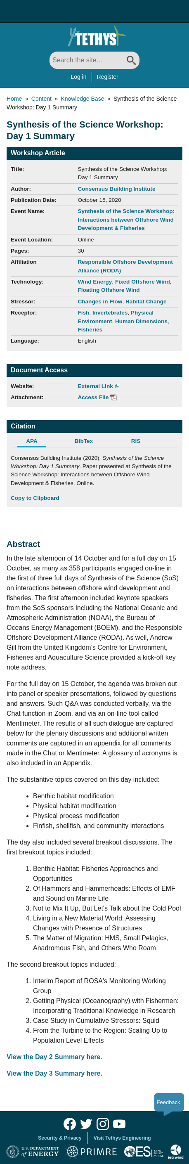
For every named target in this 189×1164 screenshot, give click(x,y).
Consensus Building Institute (116, 189)
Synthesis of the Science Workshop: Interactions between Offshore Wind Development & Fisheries (126, 219)
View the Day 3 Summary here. (54, 1073)
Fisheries (90, 329)
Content (41, 98)
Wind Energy (95, 282)
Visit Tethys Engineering (122, 1138)
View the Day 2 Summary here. (54, 1056)
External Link (95, 386)
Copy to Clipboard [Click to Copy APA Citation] (35, 498)
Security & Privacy (59, 1138)
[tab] (37, 442)
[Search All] (94, 60)
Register (107, 76)
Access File (93, 397)
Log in (78, 76)
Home (14, 98)
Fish (83, 313)
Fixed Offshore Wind (142, 282)
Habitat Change (146, 301)
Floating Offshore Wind (108, 290)
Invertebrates (110, 313)
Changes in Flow (100, 301)
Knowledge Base (82, 98)
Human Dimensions (141, 321)
